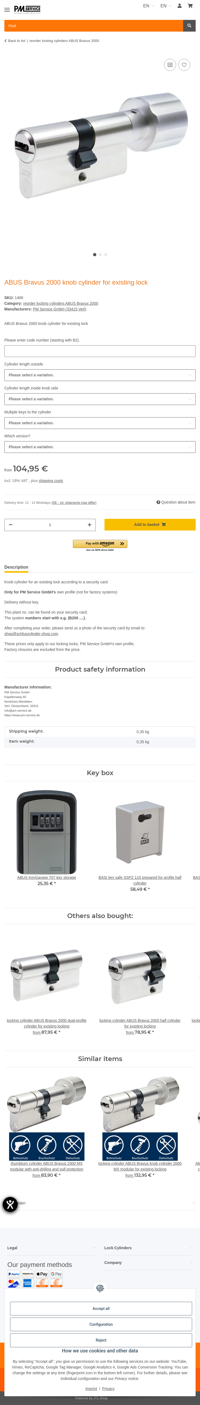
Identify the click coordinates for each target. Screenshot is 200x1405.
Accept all (101, 1308)
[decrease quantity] (11, 525)
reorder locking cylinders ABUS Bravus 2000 (60, 303)
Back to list (16, 41)
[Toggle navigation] (7, 7)
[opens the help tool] (10, 1204)
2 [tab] (100, 254)
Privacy (108, 1388)
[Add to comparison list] (170, 65)
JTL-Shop (100, 1398)
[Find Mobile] (93, 26)
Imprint (91, 1388)
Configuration (101, 1324)
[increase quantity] (90, 525)
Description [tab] (16, 567)
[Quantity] (50, 525)
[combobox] (100, 375)
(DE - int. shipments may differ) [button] (73, 503)
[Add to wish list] (184, 65)
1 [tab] (94, 254)
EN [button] (146, 6)
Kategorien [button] (14, 1203)
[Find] (189, 26)
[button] (179, 6)
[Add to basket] (150, 525)
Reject (101, 1340)
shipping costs (51, 481)
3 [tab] (105, 254)
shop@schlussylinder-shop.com (31, 634)
